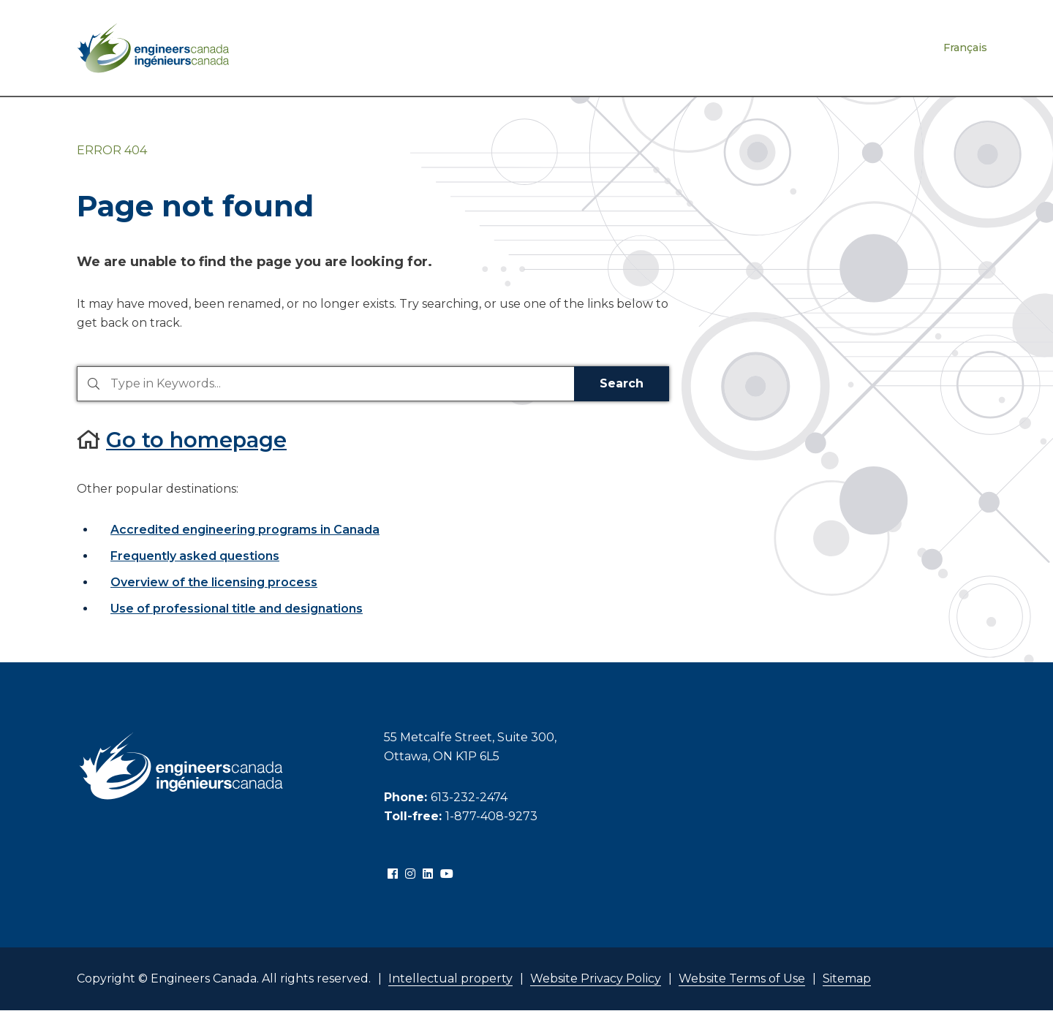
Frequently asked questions (194, 556)
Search (622, 383)
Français (965, 47)
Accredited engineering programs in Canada (245, 530)
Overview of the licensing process (213, 582)
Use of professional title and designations (236, 609)
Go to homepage (196, 440)
